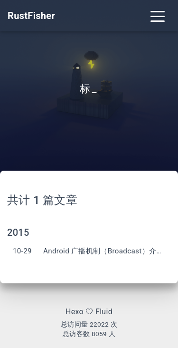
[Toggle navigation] (157, 15)
